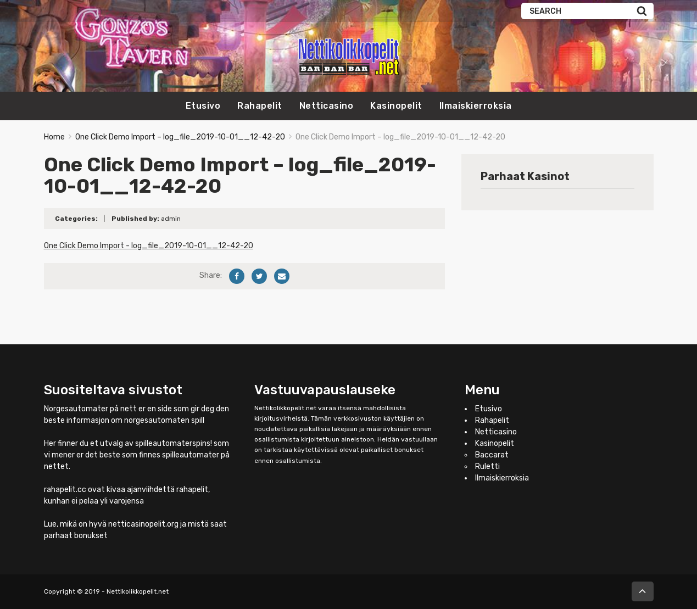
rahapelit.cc (65, 489)
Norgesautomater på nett (90, 409)
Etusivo (203, 105)
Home (54, 137)
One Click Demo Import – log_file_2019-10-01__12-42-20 (180, 137)
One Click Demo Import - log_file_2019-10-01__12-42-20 (148, 245)
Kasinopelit (396, 105)
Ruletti (487, 466)
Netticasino (326, 105)
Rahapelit (259, 105)
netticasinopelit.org (143, 524)
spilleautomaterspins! (173, 443)
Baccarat (492, 455)
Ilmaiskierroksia (475, 105)
